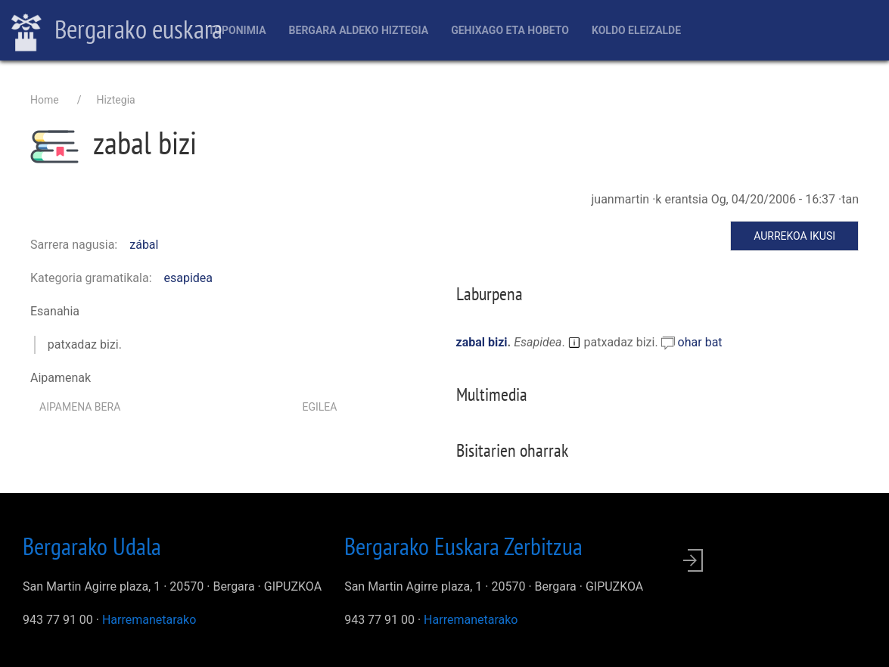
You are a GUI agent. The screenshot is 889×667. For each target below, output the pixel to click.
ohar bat (700, 342)
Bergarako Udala (92, 546)
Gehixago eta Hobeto (510, 30)
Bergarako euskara (116, 31)
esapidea (188, 278)
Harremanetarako (149, 620)
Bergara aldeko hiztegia (359, 30)
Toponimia (237, 30)
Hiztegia (115, 100)
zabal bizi (482, 342)
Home (44, 100)
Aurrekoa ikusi (794, 236)
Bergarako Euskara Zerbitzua (463, 546)
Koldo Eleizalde (636, 30)
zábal (143, 244)
